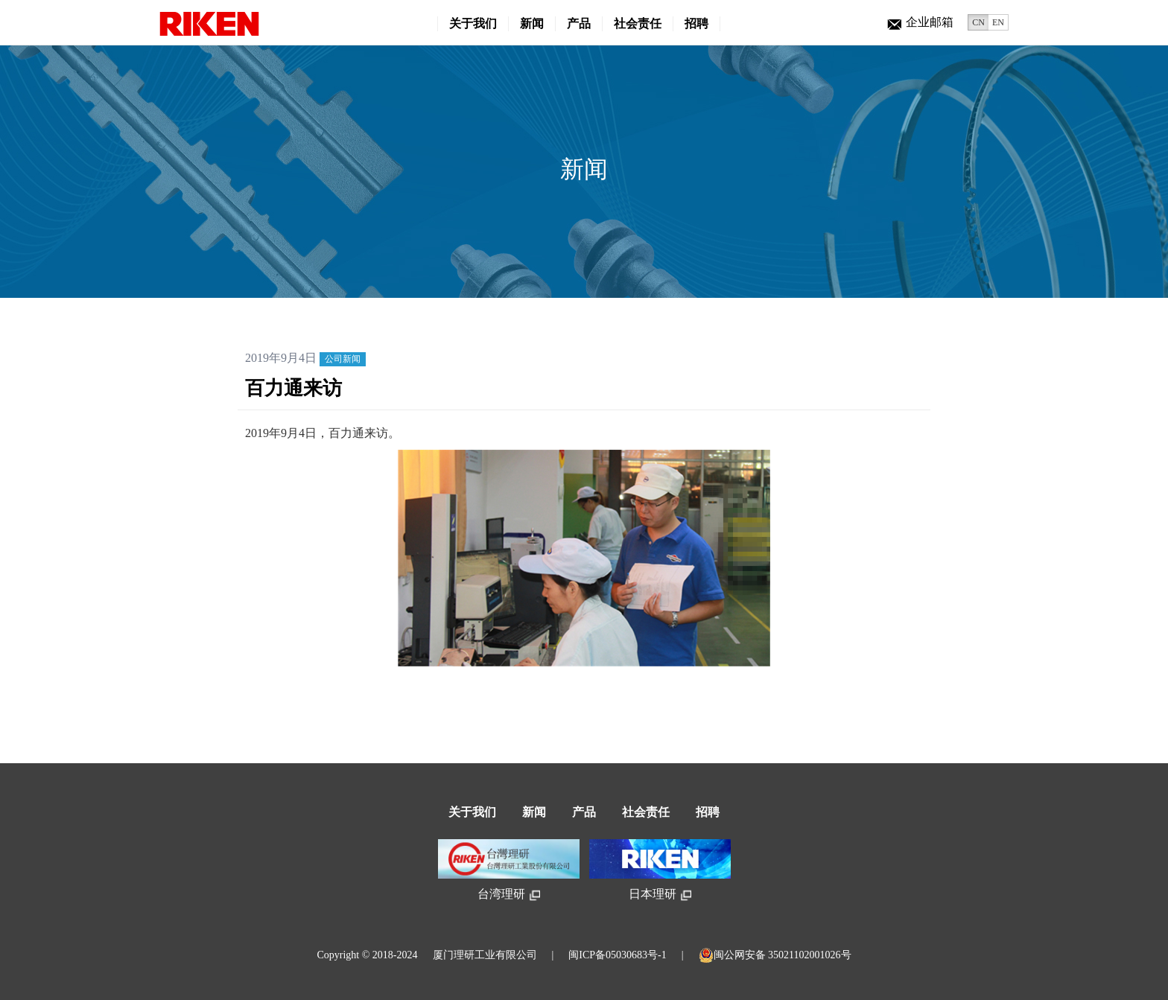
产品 (579, 23)
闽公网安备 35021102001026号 (775, 955)
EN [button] (998, 22)
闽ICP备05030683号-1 (617, 955)
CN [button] (978, 22)
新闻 (532, 23)
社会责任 (637, 23)
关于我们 (473, 23)
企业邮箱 (920, 22)
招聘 (696, 23)
